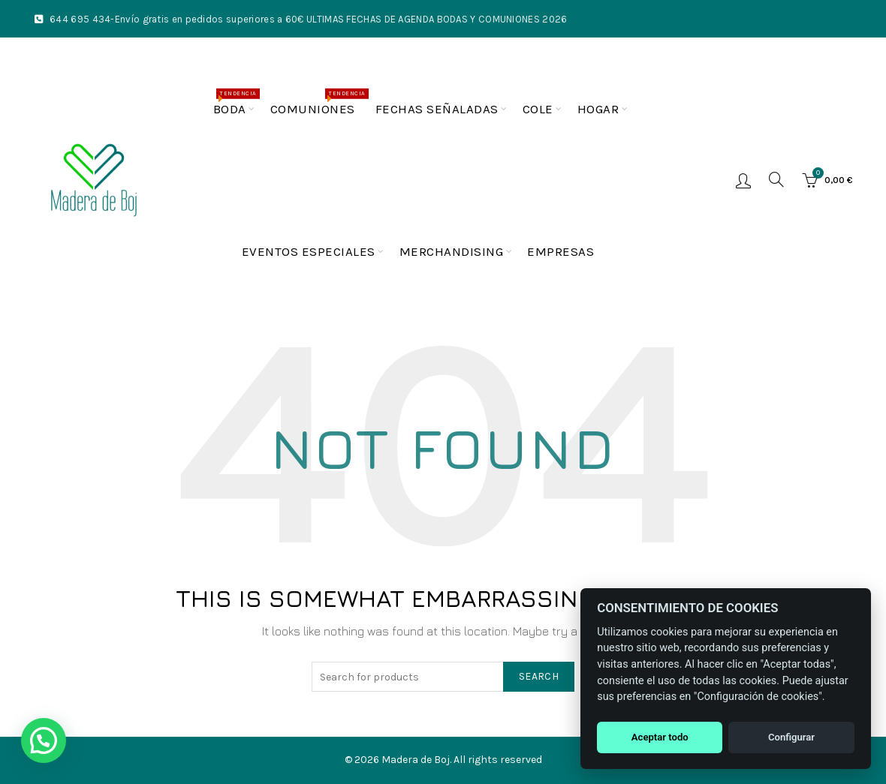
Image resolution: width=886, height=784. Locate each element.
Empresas (560, 251)
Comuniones (317, 102)
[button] (43, 740)
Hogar (598, 108)
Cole (538, 108)
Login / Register (743, 180)
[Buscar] (776, 179)
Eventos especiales (308, 251)
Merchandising (451, 251)
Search (539, 676)
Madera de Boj (415, 759)
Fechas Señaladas (437, 108)
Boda (234, 102)
